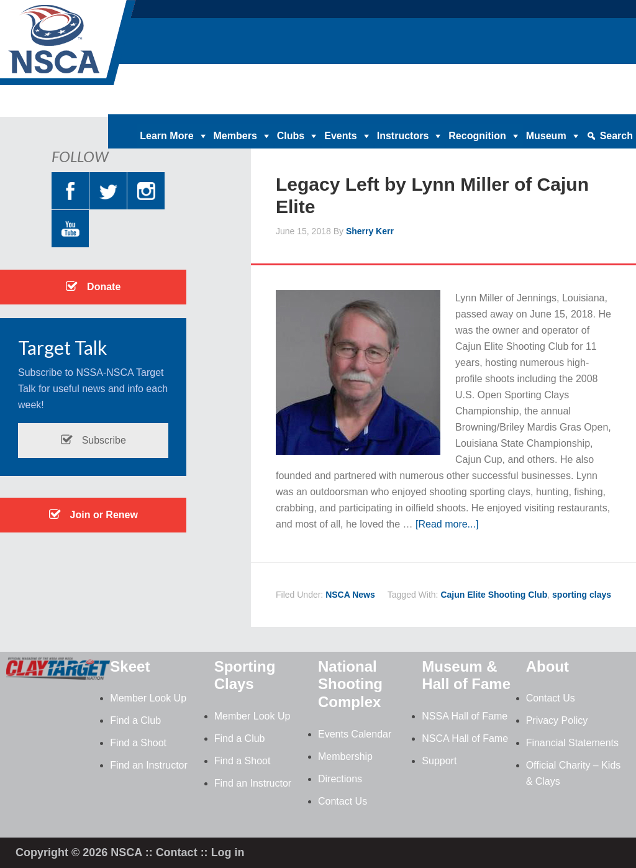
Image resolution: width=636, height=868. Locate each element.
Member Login (602, 105)
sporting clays (581, 595)
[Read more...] (447, 524)
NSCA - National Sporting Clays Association (99, 46)
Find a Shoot (138, 743)
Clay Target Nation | (354, 105)
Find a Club (135, 720)
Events (340, 135)
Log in (228, 852)
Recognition (477, 135)
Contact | (546, 105)
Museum (546, 135)
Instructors (403, 135)
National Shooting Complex (350, 684)
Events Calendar (354, 734)
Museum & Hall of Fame (466, 675)
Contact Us (342, 801)
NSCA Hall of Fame (465, 738)
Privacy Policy (557, 720)
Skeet (130, 666)
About (547, 666)
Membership (345, 756)
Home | (250, 105)
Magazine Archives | (444, 105)
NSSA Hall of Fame (464, 716)
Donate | (290, 105)
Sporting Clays (245, 675)
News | (506, 105)
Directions (340, 779)
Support (439, 761)
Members (235, 135)
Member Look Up (148, 698)
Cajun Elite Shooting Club (493, 595)
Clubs (290, 135)
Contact (177, 852)
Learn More (166, 135)
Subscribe (93, 440)
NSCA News (350, 595)
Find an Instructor (149, 765)
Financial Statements (572, 743)
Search (616, 135)
